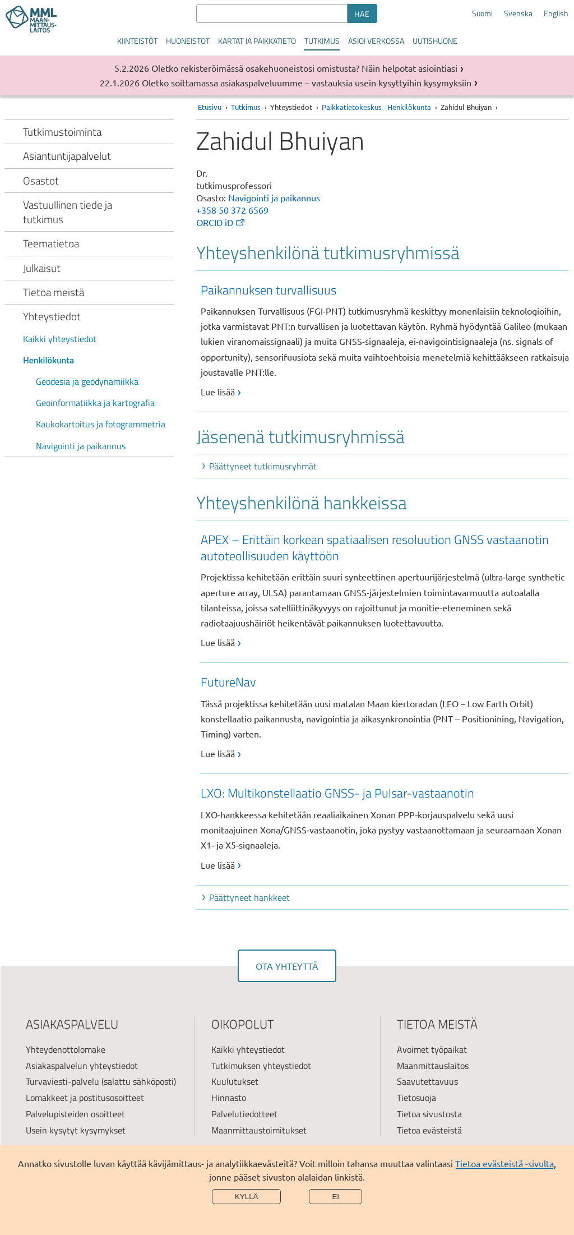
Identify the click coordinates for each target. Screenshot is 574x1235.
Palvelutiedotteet (244, 1114)
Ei (335, 1196)
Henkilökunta (48, 360)
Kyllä (246, 1196)
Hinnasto (228, 1097)
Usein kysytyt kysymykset (76, 1130)
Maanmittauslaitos (433, 1065)
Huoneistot (188, 41)
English (556, 13)
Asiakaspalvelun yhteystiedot (82, 1065)
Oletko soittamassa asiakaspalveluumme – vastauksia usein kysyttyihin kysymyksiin (306, 82)
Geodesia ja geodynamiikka (87, 381)
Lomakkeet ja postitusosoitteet (85, 1097)
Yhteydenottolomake (65, 1049)
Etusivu (209, 107)
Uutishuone (435, 41)
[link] (385, 340)
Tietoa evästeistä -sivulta (504, 1163)
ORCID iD (221, 222)
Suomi (482, 13)
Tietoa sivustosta (429, 1114)
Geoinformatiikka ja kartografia (95, 402)
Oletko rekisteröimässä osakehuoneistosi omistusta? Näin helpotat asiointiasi (304, 67)
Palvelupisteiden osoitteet (75, 1114)
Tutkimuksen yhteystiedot (261, 1065)
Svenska (518, 13)
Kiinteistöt (137, 41)
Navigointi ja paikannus (81, 446)
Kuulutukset (234, 1081)
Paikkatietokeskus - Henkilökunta (376, 107)
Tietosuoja (416, 1097)
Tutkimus (322, 41)
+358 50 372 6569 (232, 209)
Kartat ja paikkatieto (257, 41)
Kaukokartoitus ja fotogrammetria (100, 424)
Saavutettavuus (427, 1081)
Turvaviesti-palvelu (62, 1081)
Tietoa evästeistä (429, 1130)
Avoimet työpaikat (432, 1049)
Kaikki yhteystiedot (59, 338)
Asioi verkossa (376, 41)
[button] (385, 466)
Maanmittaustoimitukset (259, 1130)
